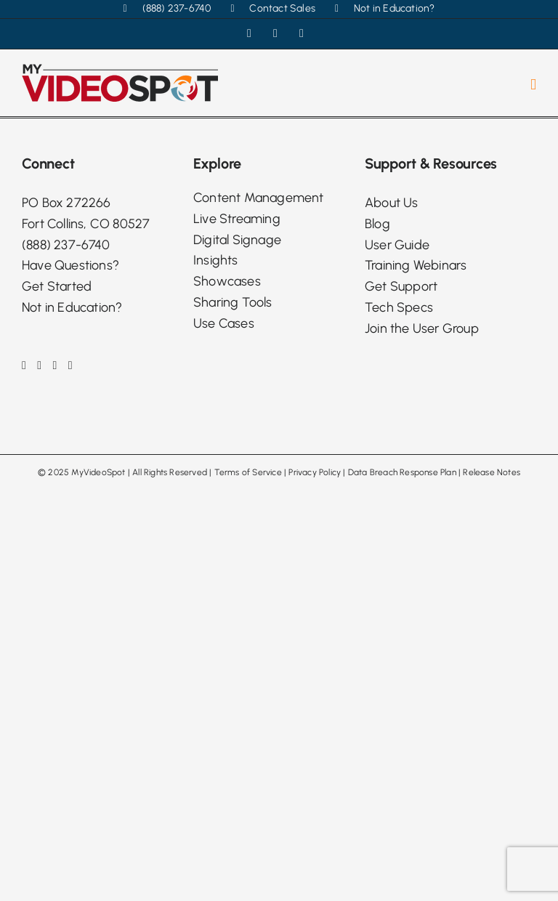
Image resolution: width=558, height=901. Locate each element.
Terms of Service (248, 472)
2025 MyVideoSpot (86, 472)
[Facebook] (24, 365)
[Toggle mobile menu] (533, 84)
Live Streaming (236, 219)
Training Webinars (415, 265)
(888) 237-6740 (66, 245)
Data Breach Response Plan (402, 472)
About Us (391, 203)
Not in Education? (72, 307)
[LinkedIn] (55, 365)
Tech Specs (399, 307)
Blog (377, 224)
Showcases (227, 281)
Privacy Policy (314, 472)
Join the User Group (422, 328)
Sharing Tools (232, 302)
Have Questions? (70, 265)
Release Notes (491, 472)
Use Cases (223, 323)
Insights (215, 260)
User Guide (397, 245)
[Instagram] (39, 365)
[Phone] (70, 365)
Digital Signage (237, 240)
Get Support (401, 286)
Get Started (57, 286)
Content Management (258, 198)
